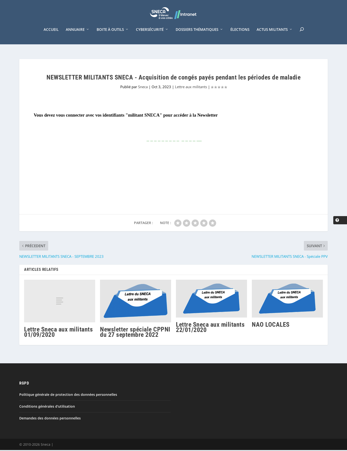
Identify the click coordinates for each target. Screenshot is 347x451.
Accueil (51, 35)
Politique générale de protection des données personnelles (68, 395)
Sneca (143, 88)
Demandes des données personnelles (50, 419)
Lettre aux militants (191, 88)
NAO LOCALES (271, 325)
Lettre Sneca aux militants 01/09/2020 (58, 333)
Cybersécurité (150, 35)
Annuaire (75, 35)
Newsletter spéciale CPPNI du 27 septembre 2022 (135, 333)
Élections (239, 35)
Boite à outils (110, 35)
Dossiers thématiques (197, 35)
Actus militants (272, 35)
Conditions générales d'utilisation (47, 407)
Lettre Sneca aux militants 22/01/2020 (210, 328)
